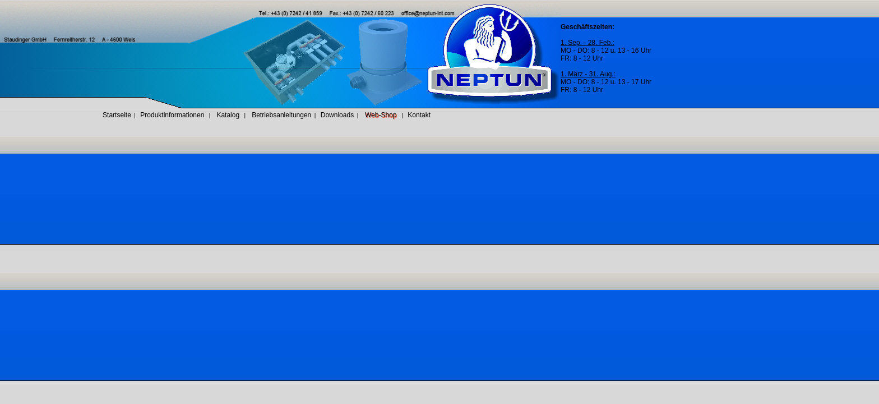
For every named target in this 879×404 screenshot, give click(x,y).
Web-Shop (381, 115)
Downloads (337, 115)
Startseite (117, 115)
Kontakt (419, 115)
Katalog (227, 115)
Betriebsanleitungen (281, 115)
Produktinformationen (172, 115)
